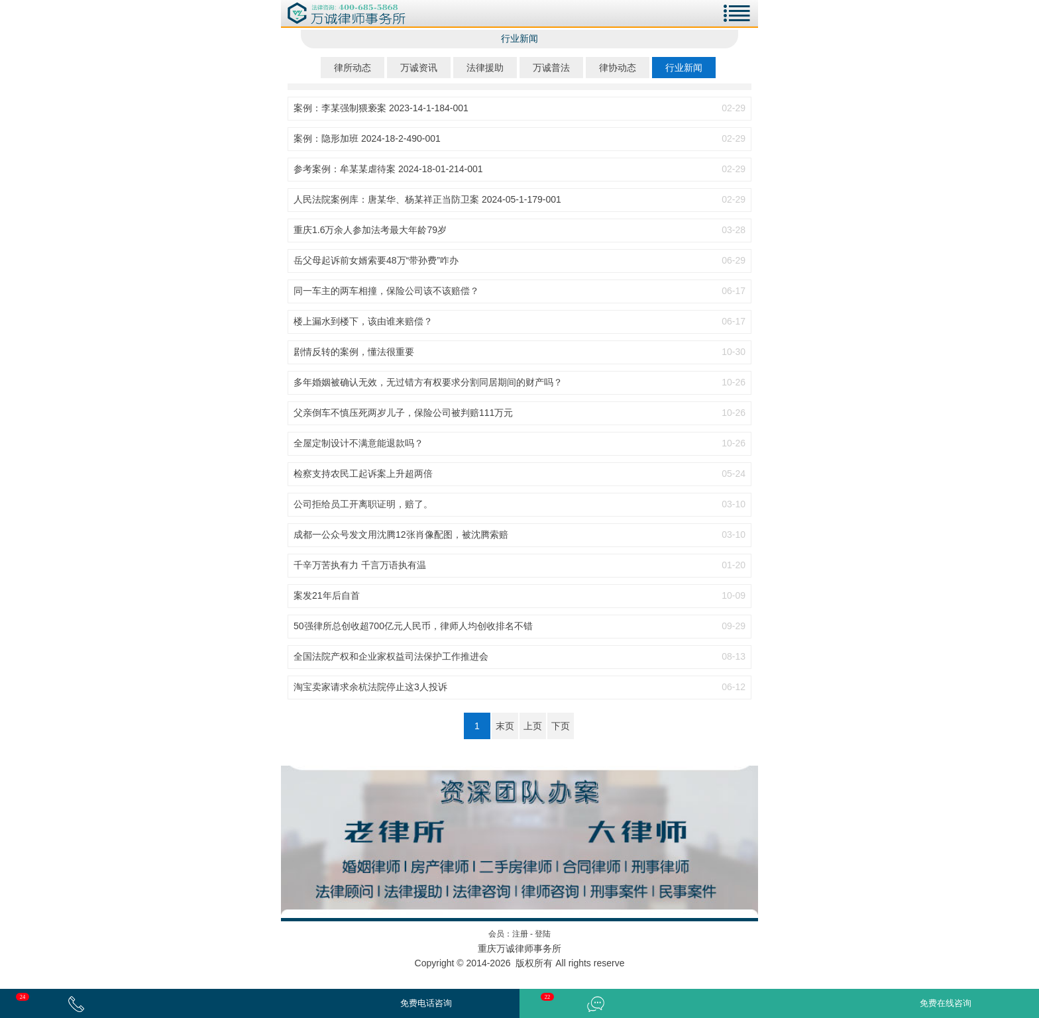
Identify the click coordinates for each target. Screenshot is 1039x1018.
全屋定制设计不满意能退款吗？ (358, 443)
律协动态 (617, 67)
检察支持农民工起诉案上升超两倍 (363, 473)
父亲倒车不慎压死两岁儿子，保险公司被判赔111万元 (403, 412)
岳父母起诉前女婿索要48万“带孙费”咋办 (376, 260)
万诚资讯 (418, 67)
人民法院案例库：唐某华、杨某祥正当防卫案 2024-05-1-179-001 (427, 199)
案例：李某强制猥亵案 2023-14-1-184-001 (381, 108)
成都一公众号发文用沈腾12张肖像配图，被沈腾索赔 (401, 534)
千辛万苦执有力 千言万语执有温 (360, 565)
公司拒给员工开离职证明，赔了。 (363, 504)
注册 (520, 934)
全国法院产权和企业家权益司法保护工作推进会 (391, 656)
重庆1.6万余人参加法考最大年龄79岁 (370, 230)
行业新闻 (683, 67)
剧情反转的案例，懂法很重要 (354, 351)
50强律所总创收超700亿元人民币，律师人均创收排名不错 (413, 626)
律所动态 (352, 67)
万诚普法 (551, 67)
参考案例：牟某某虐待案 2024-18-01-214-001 (388, 169)
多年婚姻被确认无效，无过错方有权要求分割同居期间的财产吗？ (428, 382)
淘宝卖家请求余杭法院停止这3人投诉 (370, 687)
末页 (505, 726)
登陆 (543, 934)
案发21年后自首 (327, 595)
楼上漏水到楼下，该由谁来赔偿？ (363, 321)
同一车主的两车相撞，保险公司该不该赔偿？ (386, 290)
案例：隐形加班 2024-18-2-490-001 (367, 138)
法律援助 (485, 67)
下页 (560, 726)
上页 (532, 726)
